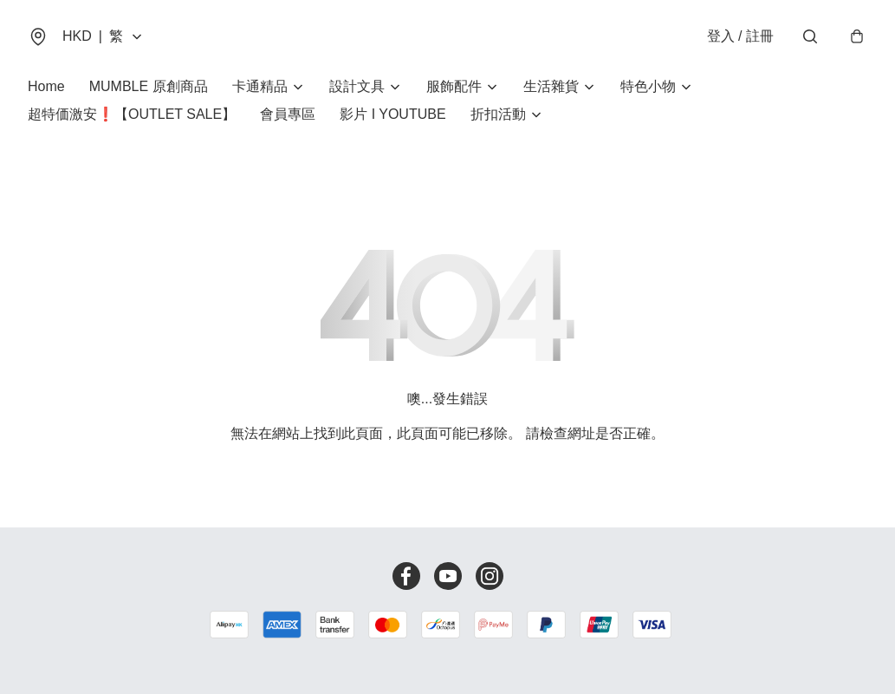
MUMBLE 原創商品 (148, 86)
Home (46, 86)
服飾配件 (454, 86)
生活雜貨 (551, 86)
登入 (740, 36)
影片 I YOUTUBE (392, 114)
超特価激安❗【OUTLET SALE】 (132, 114)
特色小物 (648, 86)
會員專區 (287, 114)
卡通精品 (260, 86)
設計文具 (357, 86)
